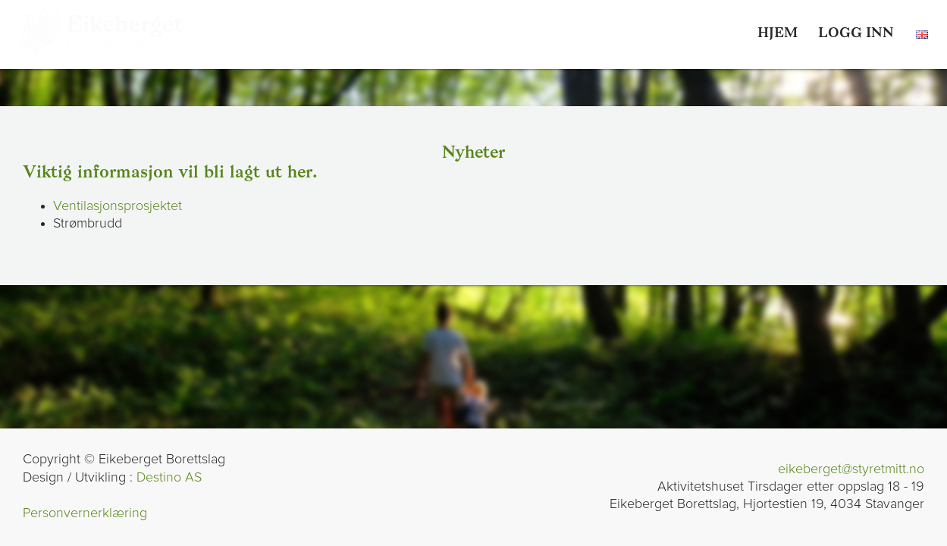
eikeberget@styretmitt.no (851, 469)
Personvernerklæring (85, 513)
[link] (856, 34)
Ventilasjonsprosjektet (117, 206)
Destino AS (169, 478)
